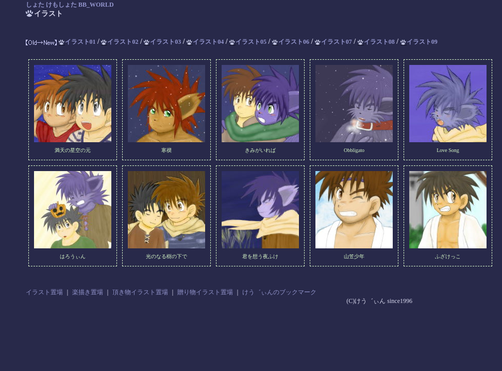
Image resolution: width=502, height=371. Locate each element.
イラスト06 (290, 41)
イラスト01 (77, 41)
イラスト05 (247, 41)
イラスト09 (419, 41)
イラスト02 (119, 41)
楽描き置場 (87, 292)
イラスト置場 (44, 292)
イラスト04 (205, 41)
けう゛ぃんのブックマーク (279, 292)
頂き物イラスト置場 (140, 292)
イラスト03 (162, 41)
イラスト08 (376, 41)
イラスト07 (333, 41)
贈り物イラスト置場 (205, 292)
